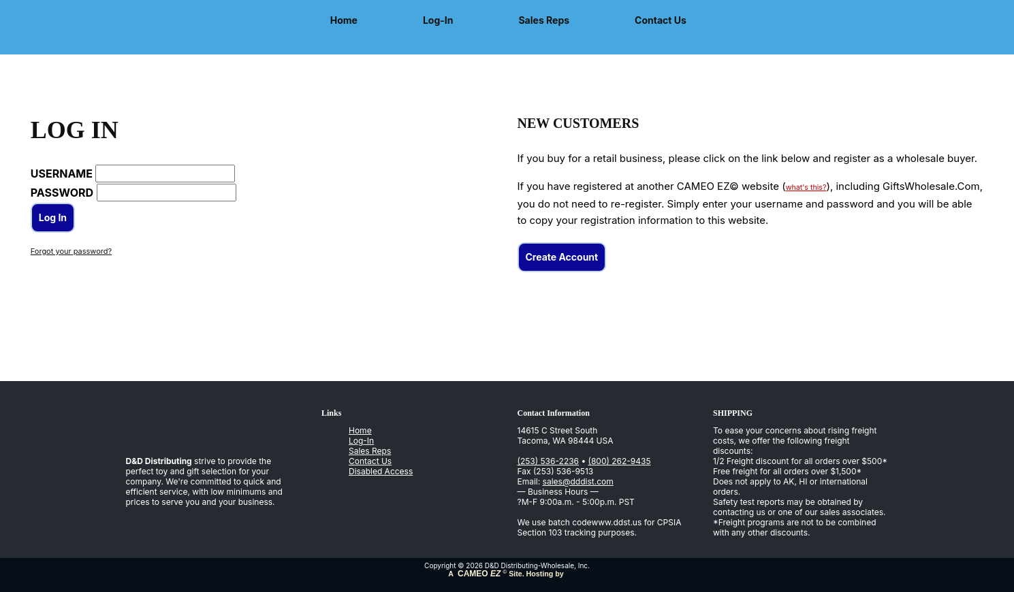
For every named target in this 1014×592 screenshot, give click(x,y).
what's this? (806, 187)
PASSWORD (62, 192)
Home (344, 20)
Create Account (562, 257)
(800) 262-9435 (619, 461)
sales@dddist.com (578, 481)
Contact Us (660, 20)
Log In (53, 217)
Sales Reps (543, 20)
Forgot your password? (71, 251)
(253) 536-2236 (549, 461)
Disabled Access (381, 471)
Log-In (438, 20)
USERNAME (62, 173)
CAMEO (478, 573)
